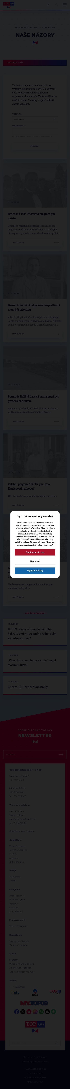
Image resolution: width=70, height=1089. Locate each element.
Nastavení (35, 561)
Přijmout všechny (35, 570)
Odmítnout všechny (35, 552)
